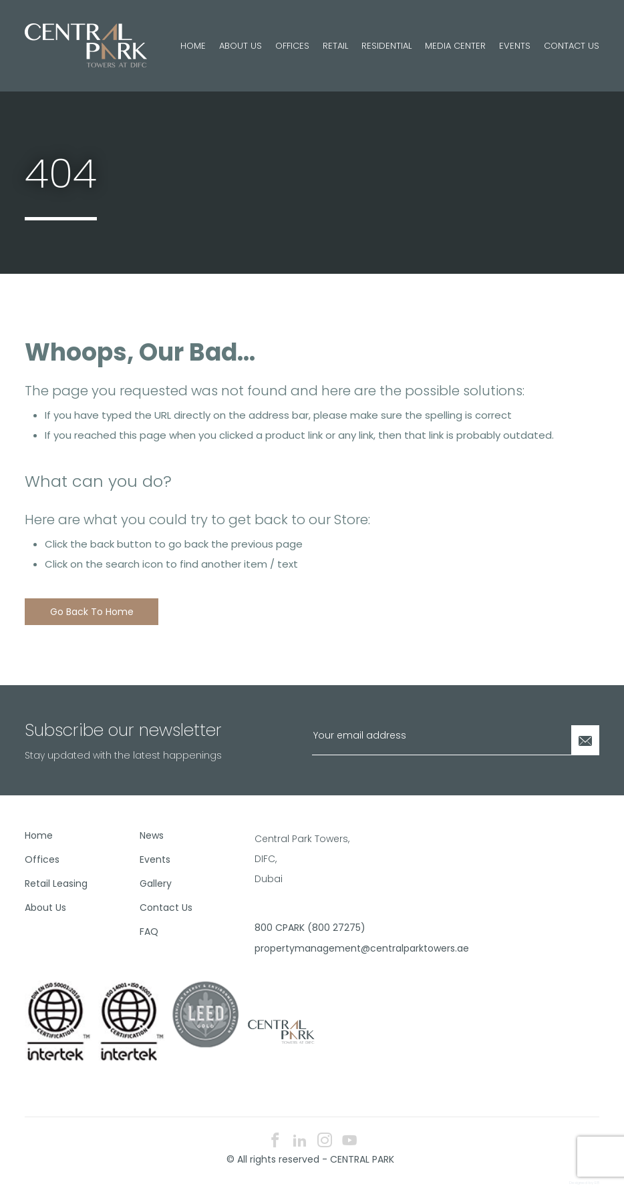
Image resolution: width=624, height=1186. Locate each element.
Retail (335, 45)
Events (514, 45)
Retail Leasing (56, 883)
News (152, 835)
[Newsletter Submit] (585, 740)
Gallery (156, 883)
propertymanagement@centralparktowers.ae (307, 948)
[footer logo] (280, 1031)
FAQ (149, 931)
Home (193, 45)
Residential (386, 45)
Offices (292, 45)
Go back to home (92, 611)
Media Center (455, 45)
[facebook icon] (275, 1141)
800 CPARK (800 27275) (307, 927)
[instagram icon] (324, 1141)
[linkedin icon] (300, 1141)
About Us (240, 45)
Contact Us (571, 45)
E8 (597, 1182)
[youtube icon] (349, 1141)
